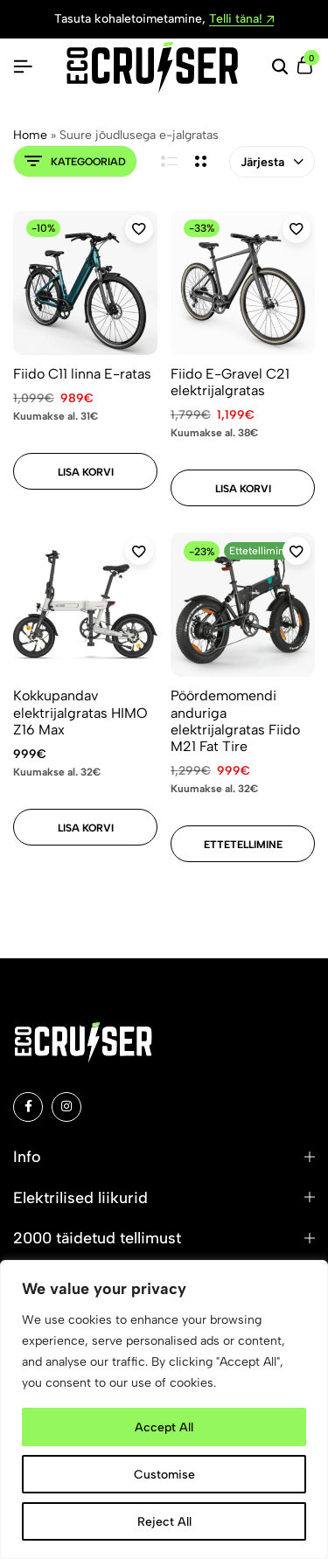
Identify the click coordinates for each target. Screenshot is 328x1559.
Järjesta (272, 162)
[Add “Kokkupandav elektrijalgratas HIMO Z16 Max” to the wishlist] (139, 551)
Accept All (164, 1426)
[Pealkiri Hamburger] (22, 67)
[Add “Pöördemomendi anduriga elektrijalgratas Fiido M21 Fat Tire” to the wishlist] (297, 551)
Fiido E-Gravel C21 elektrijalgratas (230, 382)
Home (30, 135)
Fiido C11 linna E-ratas (82, 373)
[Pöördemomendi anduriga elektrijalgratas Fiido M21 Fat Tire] (243, 604)
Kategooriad (75, 161)
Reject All (164, 1521)
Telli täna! (241, 19)
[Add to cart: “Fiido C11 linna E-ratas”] (85, 471)
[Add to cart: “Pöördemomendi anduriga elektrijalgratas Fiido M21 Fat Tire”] (243, 843)
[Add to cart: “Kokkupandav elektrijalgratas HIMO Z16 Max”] (85, 827)
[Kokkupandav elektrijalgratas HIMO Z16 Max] (85, 604)
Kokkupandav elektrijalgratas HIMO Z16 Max (80, 712)
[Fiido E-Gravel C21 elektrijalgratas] (243, 283)
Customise (164, 1473)
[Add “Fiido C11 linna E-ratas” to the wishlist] (139, 229)
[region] (164, 1409)
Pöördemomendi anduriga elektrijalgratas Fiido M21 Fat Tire (235, 721)
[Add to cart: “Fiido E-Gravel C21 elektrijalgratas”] (243, 488)
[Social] (28, 1107)
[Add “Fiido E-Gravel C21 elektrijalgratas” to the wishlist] (297, 229)
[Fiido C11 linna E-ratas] (85, 283)
